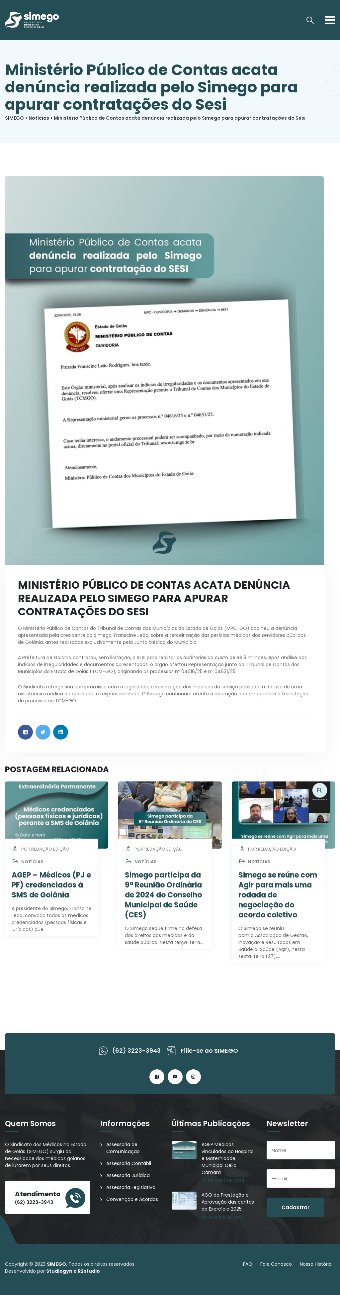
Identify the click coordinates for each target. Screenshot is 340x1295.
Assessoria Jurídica (128, 1175)
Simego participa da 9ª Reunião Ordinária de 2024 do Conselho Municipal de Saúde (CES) (163, 895)
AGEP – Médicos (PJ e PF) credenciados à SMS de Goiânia (51, 885)
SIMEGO (56, 1264)
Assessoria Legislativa (130, 1187)
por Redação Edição (40, 849)
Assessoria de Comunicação (123, 1148)
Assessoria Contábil (128, 1163)
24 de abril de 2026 (223, 1217)
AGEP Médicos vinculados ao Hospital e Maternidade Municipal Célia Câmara (227, 1158)
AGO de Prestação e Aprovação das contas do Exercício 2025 (228, 1202)
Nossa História (316, 1264)
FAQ (247, 1264)
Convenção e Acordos (132, 1199)
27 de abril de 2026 (223, 1181)
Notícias (32, 862)
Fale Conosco (276, 1264)
